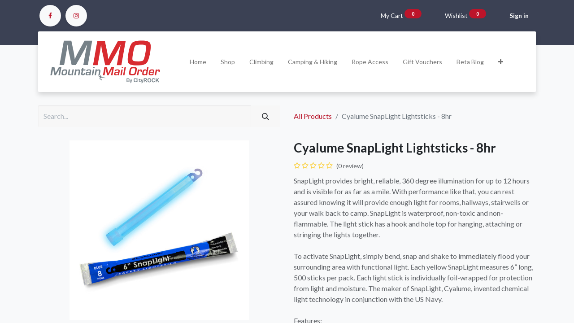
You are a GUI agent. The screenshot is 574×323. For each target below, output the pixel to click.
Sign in (519, 15)
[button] (500, 61)
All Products (313, 116)
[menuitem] (198, 61)
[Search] (265, 116)
